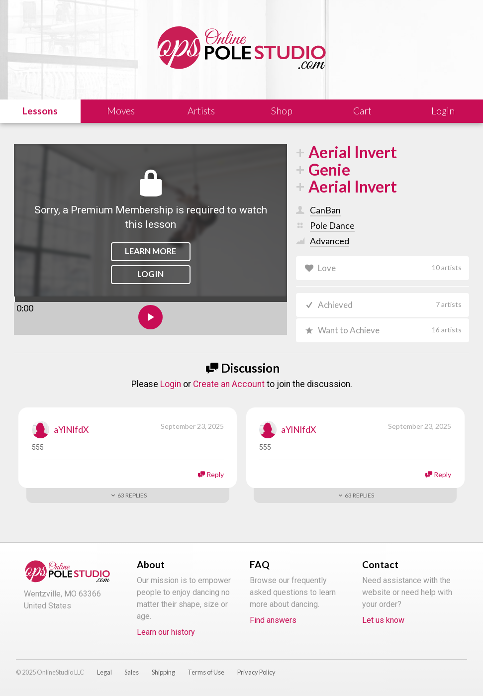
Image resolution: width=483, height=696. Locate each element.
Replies (132, 497)
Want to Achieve (390, 331)
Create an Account (229, 386)
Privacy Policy (256, 674)
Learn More (150, 251)
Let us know (383, 621)
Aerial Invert (352, 152)
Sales (131, 674)
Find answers (273, 621)
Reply (215, 476)
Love (390, 268)
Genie (329, 170)
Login (150, 274)
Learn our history (166, 633)
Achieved (390, 305)
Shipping (163, 674)
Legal (104, 674)
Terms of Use (206, 674)
